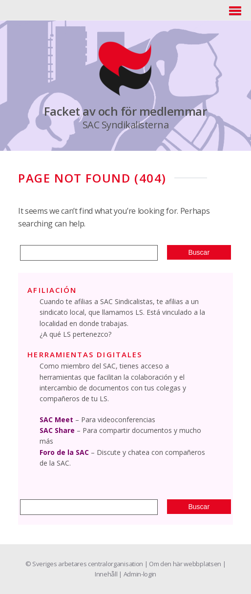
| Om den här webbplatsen (184, 563)
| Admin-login (137, 574)
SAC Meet (56, 419)
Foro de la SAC (64, 452)
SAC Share (57, 430)
